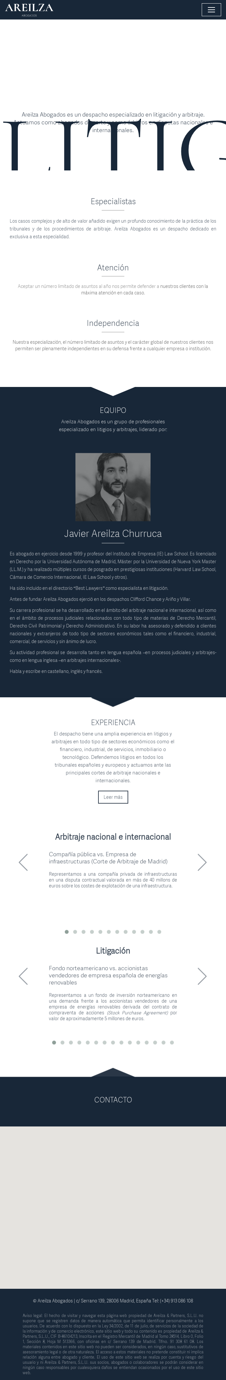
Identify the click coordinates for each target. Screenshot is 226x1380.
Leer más (113, 803)
